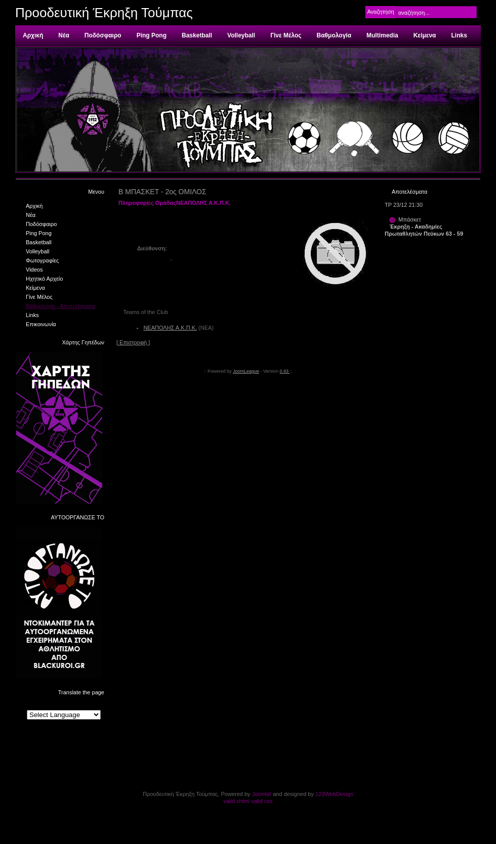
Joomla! (262, 794)
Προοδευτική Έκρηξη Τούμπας (104, 12)
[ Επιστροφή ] (133, 342)
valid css (261, 801)
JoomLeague (246, 371)
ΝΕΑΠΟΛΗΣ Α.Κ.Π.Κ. (170, 328)
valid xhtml (236, 801)
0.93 (285, 371)
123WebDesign (334, 794)
